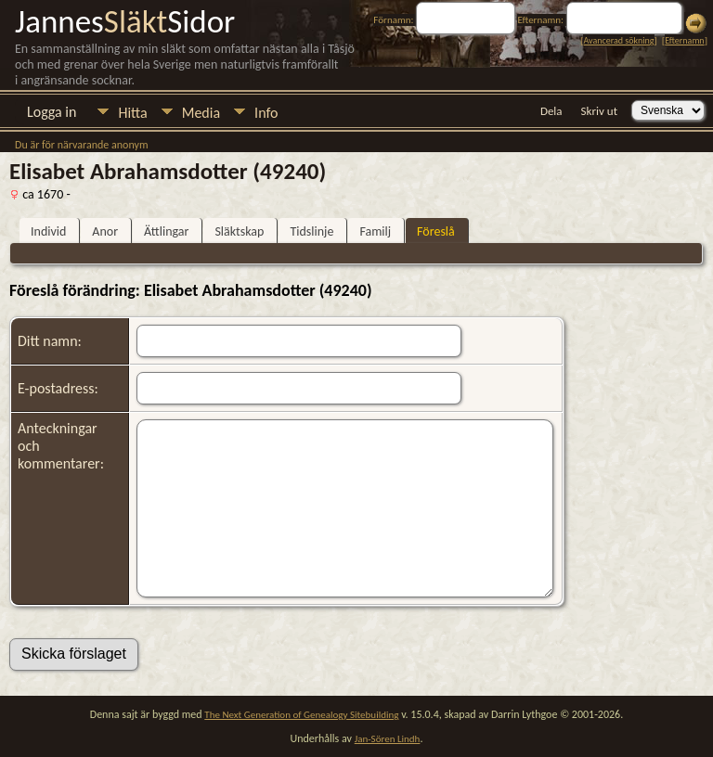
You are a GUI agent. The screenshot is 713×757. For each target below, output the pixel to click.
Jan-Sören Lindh (388, 739)
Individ (48, 231)
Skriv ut (599, 111)
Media (201, 113)
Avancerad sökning (618, 40)
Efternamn (684, 40)
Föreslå (436, 231)
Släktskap (239, 231)
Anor (105, 231)
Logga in (51, 112)
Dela (551, 111)
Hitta (132, 113)
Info (266, 113)
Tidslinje (311, 231)
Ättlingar (166, 231)
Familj (375, 231)
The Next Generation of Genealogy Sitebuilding (301, 715)
